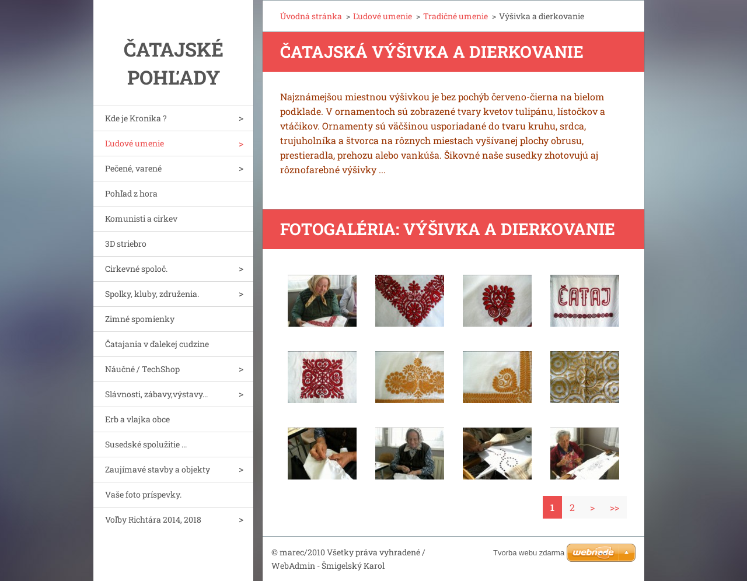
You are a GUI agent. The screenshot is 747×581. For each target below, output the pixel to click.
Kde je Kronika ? (136, 118)
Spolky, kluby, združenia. (152, 293)
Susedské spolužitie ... (146, 444)
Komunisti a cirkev (141, 218)
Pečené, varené (133, 168)
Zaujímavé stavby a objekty (157, 469)
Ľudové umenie (134, 143)
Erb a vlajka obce (137, 419)
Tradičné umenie (455, 16)
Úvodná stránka (311, 16)
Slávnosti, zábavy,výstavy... (156, 394)
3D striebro (125, 243)
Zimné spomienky (139, 318)
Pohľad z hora (131, 193)
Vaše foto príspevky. (143, 494)
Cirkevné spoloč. (136, 268)
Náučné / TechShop (142, 368)
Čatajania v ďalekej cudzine (157, 343)
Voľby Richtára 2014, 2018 (153, 519)
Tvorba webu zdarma (528, 552)
